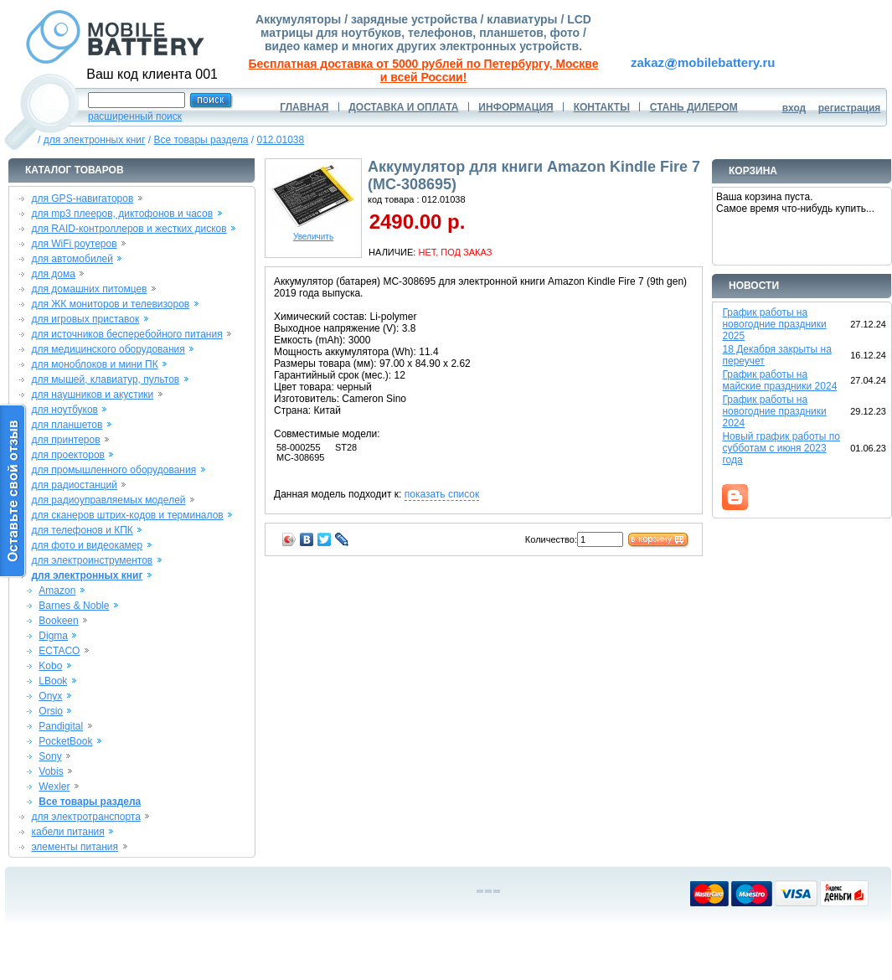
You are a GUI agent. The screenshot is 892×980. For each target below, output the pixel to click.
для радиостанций (74, 485)
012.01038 (280, 140)
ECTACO (59, 651)
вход (794, 108)
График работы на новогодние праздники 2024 (774, 411)
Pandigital (61, 726)
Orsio (51, 711)
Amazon (57, 590)
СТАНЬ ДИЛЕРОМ (694, 107)
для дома (53, 274)
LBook (53, 681)
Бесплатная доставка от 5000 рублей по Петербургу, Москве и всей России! (424, 70)
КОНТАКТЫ (602, 107)
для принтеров (65, 440)
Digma (53, 636)
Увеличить (313, 232)
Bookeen (58, 621)
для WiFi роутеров (73, 244)
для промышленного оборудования (113, 470)
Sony (50, 756)
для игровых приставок (85, 319)
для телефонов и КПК (81, 530)
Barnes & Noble (74, 605)
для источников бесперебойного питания (126, 334)
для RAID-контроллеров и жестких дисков (128, 229)
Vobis (51, 771)
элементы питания (74, 847)
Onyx (50, 696)
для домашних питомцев (89, 289)
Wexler (54, 786)
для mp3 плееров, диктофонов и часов (122, 213)
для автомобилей (72, 259)
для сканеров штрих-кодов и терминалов (127, 515)
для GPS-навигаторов (82, 198)
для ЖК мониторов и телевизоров (110, 304)
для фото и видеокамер (86, 545)
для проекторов (68, 455)
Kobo (50, 666)
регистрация (849, 108)
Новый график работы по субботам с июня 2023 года (781, 448)
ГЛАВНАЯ (304, 107)
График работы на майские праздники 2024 (779, 380)
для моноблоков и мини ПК (94, 364)
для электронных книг (95, 140)
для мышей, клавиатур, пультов (105, 379)
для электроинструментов (91, 560)
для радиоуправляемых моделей (108, 500)
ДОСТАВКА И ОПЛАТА (403, 107)
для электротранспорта (85, 817)
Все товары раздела (200, 140)
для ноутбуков (64, 409)
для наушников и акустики (92, 394)
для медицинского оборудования (107, 349)
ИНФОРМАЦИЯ (515, 107)
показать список (442, 494)
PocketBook (65, 741)
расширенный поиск (135, 116)
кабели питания (67, 832)
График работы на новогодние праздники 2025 (774, 324)
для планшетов (66, 425)
